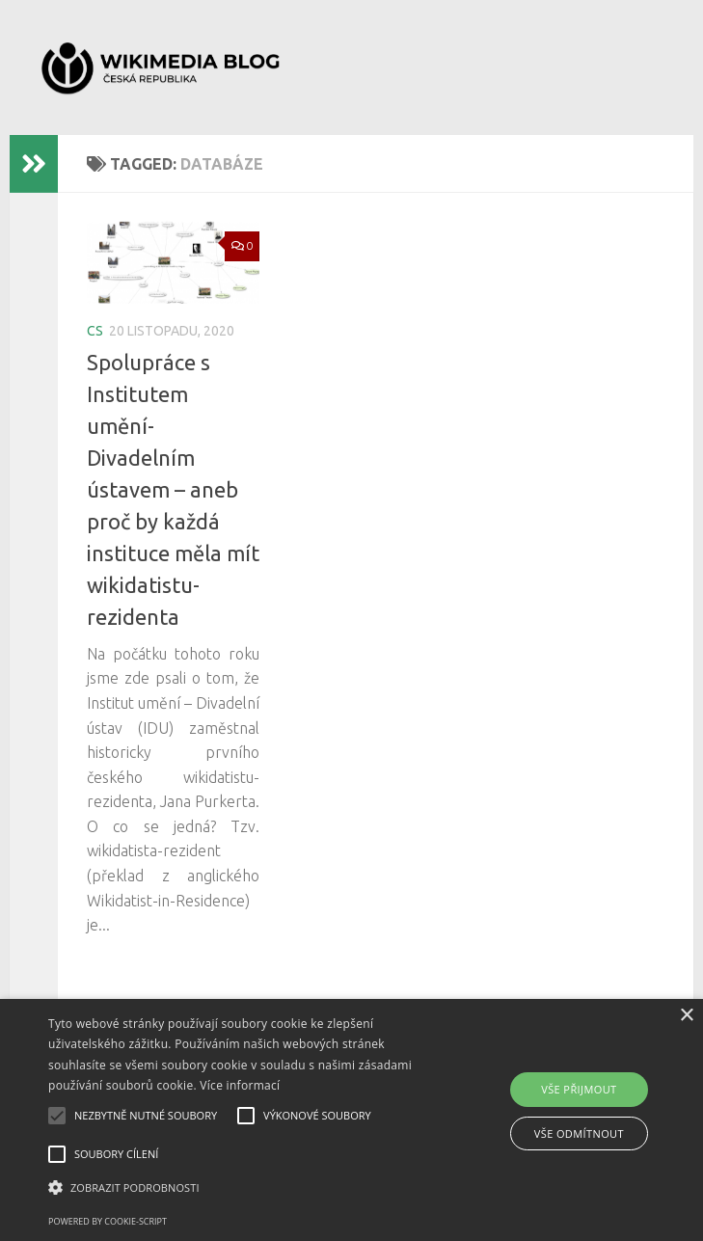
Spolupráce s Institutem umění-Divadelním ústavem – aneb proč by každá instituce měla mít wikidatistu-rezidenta (173, 489)
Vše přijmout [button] (578, 1089)
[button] (245, 1188)
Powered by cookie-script (107, 1221)
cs (95, 330)
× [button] (686, 1016)
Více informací (240, 1085)
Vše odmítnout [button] (579, 1133)
